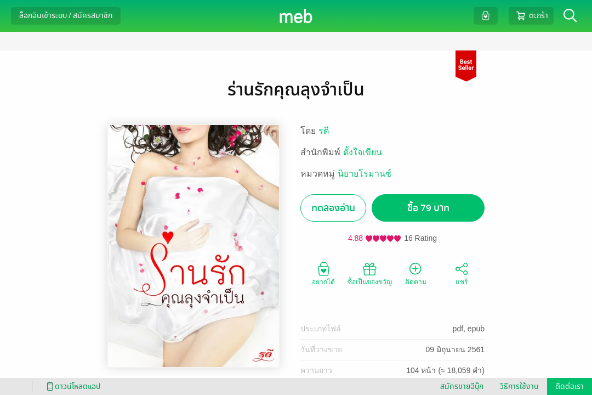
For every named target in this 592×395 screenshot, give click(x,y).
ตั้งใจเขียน (362, 152)
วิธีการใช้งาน (519, 386)
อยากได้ (323, 273)
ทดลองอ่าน (333, 208)
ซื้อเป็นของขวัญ (370, 273)
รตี (323, 131)
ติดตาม (415, 273)
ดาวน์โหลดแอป (71, 386)
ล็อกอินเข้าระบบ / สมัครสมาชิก (65, 15)
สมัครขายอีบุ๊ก (461, 386)
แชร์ (461, 273)
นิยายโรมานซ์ (364, 173)
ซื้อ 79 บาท (428, 208)
